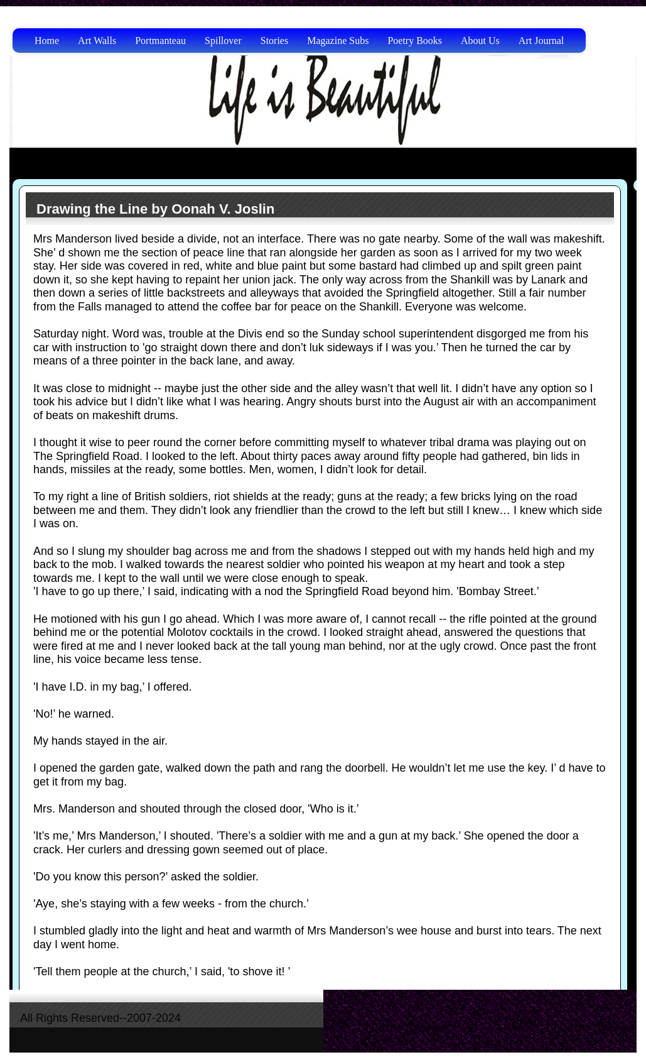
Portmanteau (160, 40)
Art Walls (97, 40)
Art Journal (541, 40)
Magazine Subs (338, 40)
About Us (480, 40)
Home (47, 40)
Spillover (223, 40)
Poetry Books (414, 40)
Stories (274, 40)
